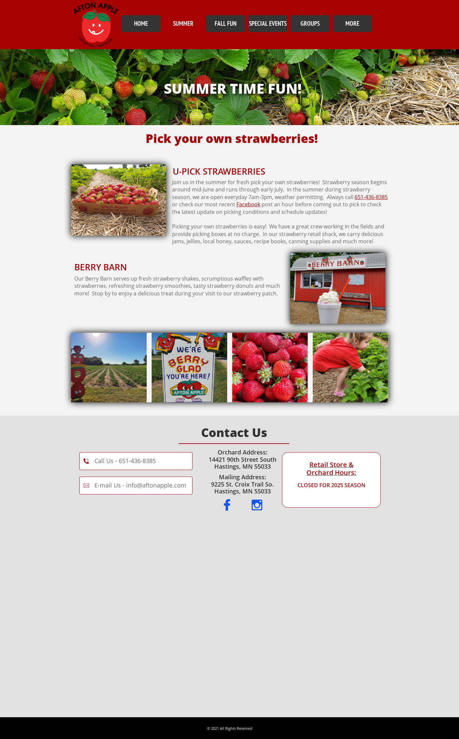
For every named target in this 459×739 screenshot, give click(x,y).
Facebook (248, 204)
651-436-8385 (371, 197)
